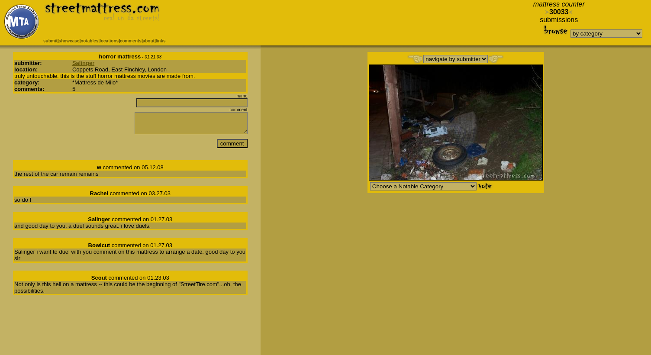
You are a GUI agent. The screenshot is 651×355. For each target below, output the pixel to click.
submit (50, 41)
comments (131, 41)
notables (89, 41)
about (149, 41)
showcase (69, 41)
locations (109, 41)
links (161, 41)
